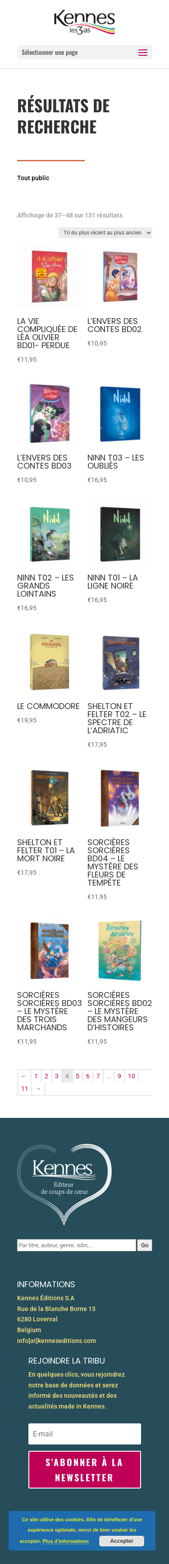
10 (131, 1076)
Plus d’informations (65, 1541)
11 (24, 1088)
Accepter (121, 1541)
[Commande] (105, 232)
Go (144, 1245)
